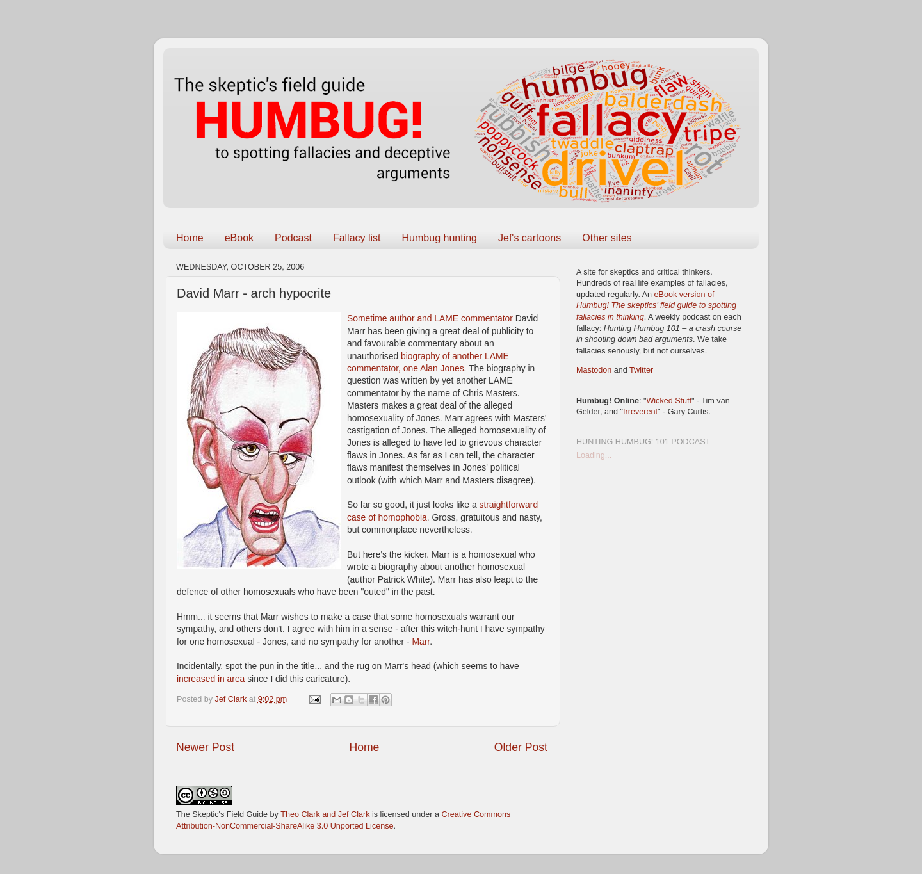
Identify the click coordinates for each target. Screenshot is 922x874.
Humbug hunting (439, 237)
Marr (421, 641)
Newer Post (205, 747)
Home (190, 237)
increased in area (212, 679)
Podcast (293, 237)
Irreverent (640, 411)
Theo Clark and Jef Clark (324, 814)
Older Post (520, 747)
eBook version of (656, 305)
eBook (239, 237)
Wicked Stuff (668, 400)
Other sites (606, 237)
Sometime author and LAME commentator (431, 318)
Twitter (641, 370)
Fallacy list (357, 237)
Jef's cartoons (529, 237)
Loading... (593, 455)
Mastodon (593, 370)
